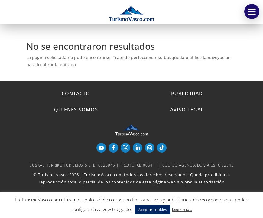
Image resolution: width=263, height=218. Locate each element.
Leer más (182, 209)
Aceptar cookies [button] (152, 209)
